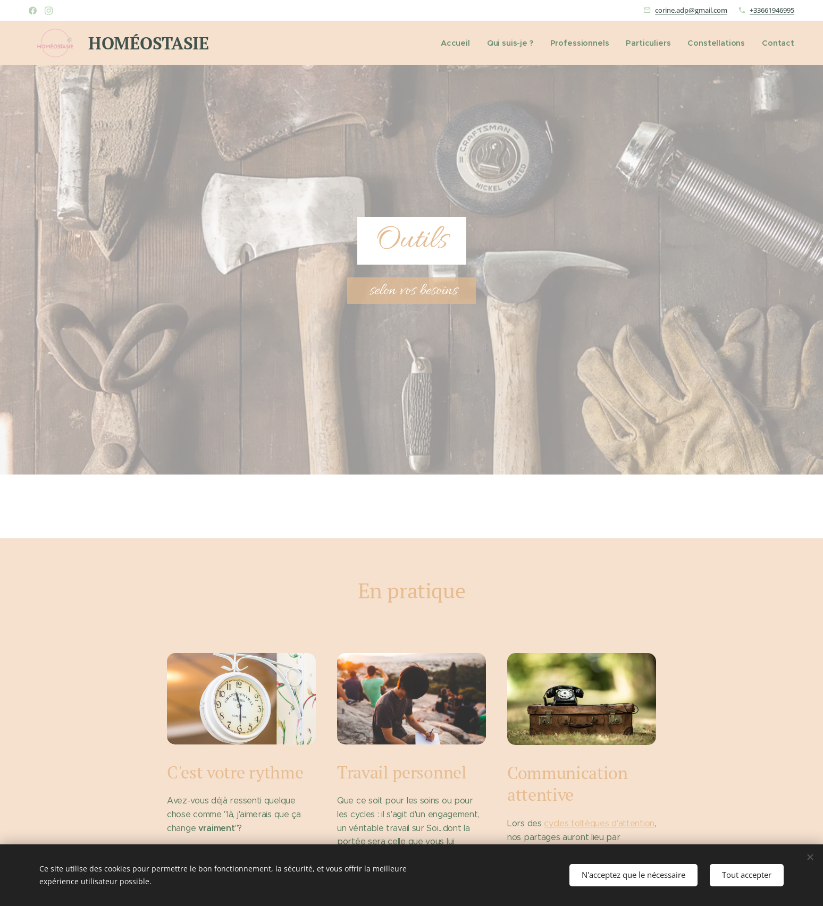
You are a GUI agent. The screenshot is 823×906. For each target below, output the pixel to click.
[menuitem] (464, 43)
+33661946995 (772, 10)
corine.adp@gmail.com (691, 10)
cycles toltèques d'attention (599, 823)
